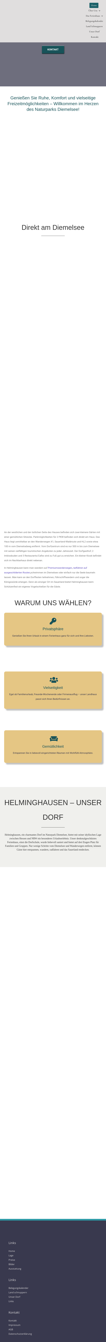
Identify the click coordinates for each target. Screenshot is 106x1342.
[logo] (53, 1230)
